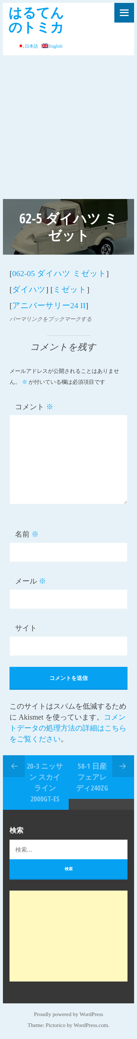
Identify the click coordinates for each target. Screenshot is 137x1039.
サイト (26, 628)
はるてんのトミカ (36, 19)
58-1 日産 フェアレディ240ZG (92, 777)
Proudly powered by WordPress (68, 1014)
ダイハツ (29, 289)
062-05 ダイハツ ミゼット (59, 273)
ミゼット (70, 289)
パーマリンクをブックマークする (50, 319)
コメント (34, 407)
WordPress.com (91, 1025)
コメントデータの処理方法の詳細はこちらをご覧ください (67, 728)
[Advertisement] (68, 127)
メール (30, 581)
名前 (27, 534)
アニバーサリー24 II (48, 305)
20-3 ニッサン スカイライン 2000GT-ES (45, 782)
